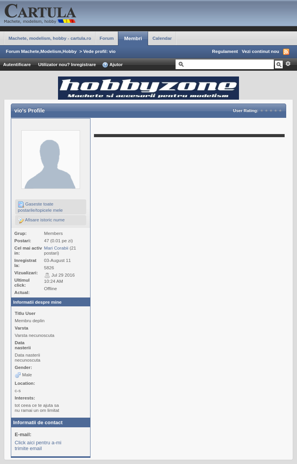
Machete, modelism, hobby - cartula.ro (50, 38)
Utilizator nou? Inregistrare (67, 64)
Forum (107, 38)
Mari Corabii (56, 247)
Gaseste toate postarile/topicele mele (40, 206)
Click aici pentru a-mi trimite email (38, 445)
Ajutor (112, 65)
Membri (133, 38)
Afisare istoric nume (41, 220)
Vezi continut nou (260, 51)
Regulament (225, 51)
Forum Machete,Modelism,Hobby (41, 51)
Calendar (162, 38)
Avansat (288, 64)
